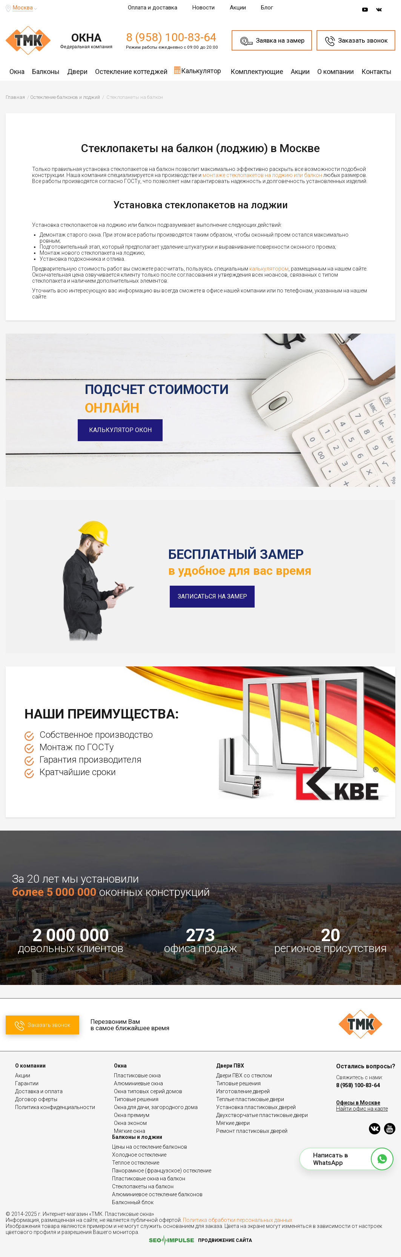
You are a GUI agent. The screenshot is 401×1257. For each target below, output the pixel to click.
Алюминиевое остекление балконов (157, 1194)
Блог (267, 7)
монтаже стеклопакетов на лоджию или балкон (262, 175)
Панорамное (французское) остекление (161, 1171)
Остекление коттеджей (131, 71)
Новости (203, 7)
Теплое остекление (135, 1163)
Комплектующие (256, 71)
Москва (23, 7)
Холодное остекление (139, 1155)
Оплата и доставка (152, 7)
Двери (77, 71)
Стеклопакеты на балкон (143, 1186)
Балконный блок (133, 1202)
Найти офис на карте (362, 1109)
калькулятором (269, 269)
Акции (238, 7)
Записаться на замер (212, 596)
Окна (17, 71)
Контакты (376, 71)
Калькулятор (197, 70)
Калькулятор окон (127, 430)
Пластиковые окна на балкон (148, 1178)
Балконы (46, 71)
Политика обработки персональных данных (237, 1220)
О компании (335, 71)
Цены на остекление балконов (149, 1147)
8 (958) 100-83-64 (171, 37)
